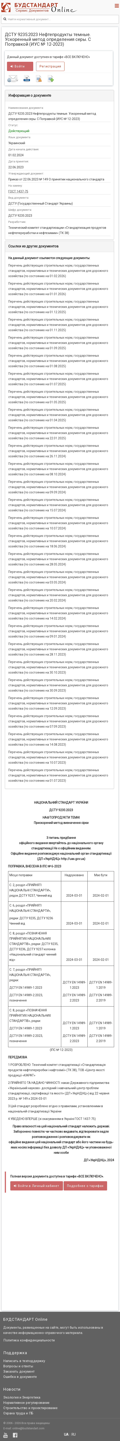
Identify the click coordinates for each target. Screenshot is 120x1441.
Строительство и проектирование (30, 1408)
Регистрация (50, 66)
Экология (11, 1397)
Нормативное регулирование (26, 1403)
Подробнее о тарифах (85, 1186)
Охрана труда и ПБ (18, 1413)
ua (66, 1434)
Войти (17, 66)
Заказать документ (19, 1372)
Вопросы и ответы (18, 1366)
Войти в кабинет (36, 1186)
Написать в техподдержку (24, 1361)
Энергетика (31, 1397)
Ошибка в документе (20, 1377)
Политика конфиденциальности (29, 1340)
